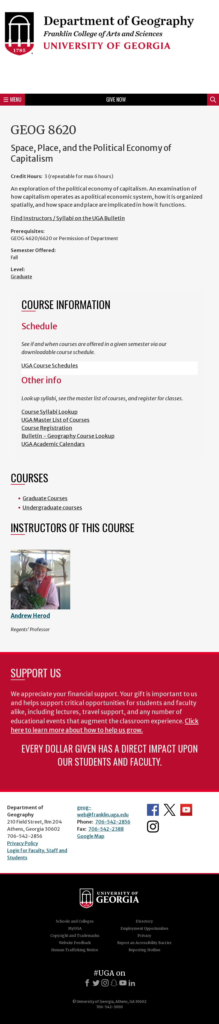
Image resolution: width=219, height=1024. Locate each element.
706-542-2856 (112, 822)
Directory (144, 921)
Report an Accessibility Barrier (144, 942)
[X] (96, 982)
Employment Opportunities (144, 928)
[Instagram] (105, 982)
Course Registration (46, 427)
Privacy (144, 935)
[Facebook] (87, 982)
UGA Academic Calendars (53, 444)
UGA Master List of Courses (55, 419)
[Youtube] (122, 982)
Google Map (90, 836)
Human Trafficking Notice (74, 950)
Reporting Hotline (144, 950)
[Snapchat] (114, 982)
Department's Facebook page (153, 810)
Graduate (21, 276)
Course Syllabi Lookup (49, 411)
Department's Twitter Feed (170, 810)
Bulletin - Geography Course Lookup (68, 436)
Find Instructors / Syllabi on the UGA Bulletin (68, 218)
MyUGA (75, 928)
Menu (12, 99)
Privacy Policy (22, 843)
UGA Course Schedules (49, 365)
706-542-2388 (106, 829)
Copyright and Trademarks (74, 935)
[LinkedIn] (131, 982)
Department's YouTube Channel (186, 810)
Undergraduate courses (52, 507)
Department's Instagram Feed (153, 827)
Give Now (116, 99)
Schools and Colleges (75, 921)
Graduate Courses (45, 498)
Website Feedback (75, 942)
